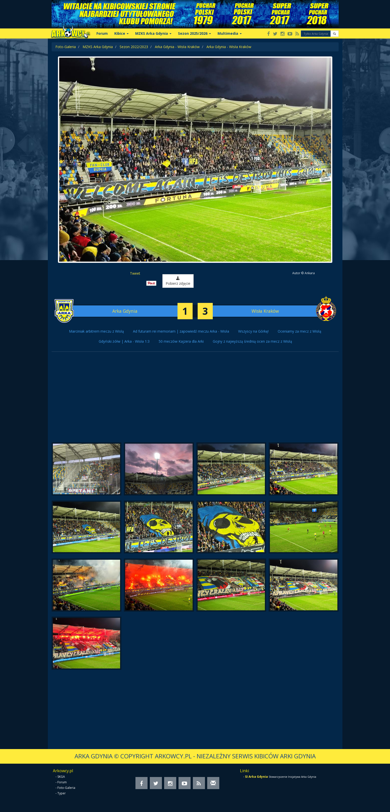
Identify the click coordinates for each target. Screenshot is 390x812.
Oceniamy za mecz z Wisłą (299, 331)
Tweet (135, 273)
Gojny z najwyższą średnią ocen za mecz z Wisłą (252, 341)
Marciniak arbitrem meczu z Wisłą (96, 331)
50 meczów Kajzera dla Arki (181, 341)
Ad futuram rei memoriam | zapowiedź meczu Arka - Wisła (181, 331)
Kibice (121, 33)
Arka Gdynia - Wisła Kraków (177, 46)
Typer (61, 793)
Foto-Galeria (65, 46)
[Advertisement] (195, 399)
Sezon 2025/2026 (194, 33)
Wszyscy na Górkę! (253, 331)
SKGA (61, 776)
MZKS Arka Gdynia (153, 33)
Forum (102, 33)
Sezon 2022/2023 (134, 46)
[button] (334, 33)
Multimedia (230, 33)
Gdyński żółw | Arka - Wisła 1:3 (124, 341)
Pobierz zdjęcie (178, 281)
